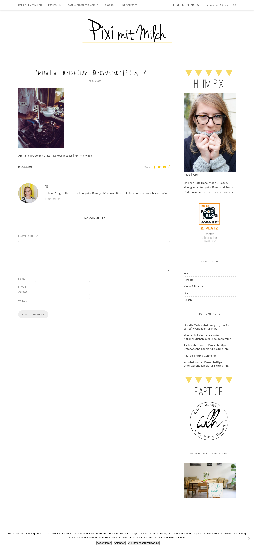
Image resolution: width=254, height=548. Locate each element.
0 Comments (25, 166)
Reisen (188, 299)
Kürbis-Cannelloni (205, 355)
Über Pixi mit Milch (30, 5)
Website (23, 301)
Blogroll (110, 5)
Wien (187, 273)
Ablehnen (119, 542)
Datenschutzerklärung (83, 5)
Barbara (189, 345)
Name (22, 278)
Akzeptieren (104, 542)
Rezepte (188, 279)
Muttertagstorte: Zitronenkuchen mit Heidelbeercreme (207, 337)
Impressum (54, 5)
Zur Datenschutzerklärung (143, 542)
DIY (186, 293)
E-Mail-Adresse (23, 289)
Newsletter (129, 5)
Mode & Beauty (193, 286)
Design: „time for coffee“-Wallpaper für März (207, 326)
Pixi (46, 186)
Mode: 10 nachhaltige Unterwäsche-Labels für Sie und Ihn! (206, 347)
